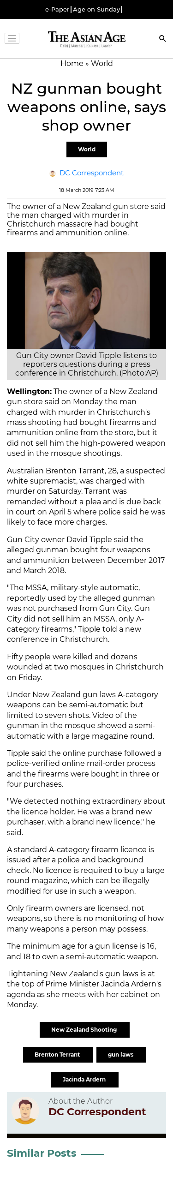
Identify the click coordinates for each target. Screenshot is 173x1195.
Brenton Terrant (58, 1054)
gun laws (121, 1054)
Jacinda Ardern (85, 1079)
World (86, 149)
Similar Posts (42, 1153)
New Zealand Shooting (84, 1029)
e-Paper (57, 9)
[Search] (163, 39)
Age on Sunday (96, 9)
